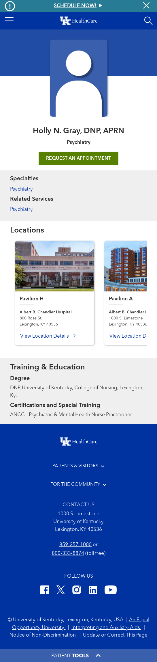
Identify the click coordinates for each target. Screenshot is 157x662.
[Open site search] (148, 20)
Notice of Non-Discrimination (43, 635)
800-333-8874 (68, 553)
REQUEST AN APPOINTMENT (78, 158)
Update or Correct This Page (115, 635)
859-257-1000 (75, 544)
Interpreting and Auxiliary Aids (106, 627)
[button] (9, 20)
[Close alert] (146, 6)
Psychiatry (21, 189)
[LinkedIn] (93, 590)
